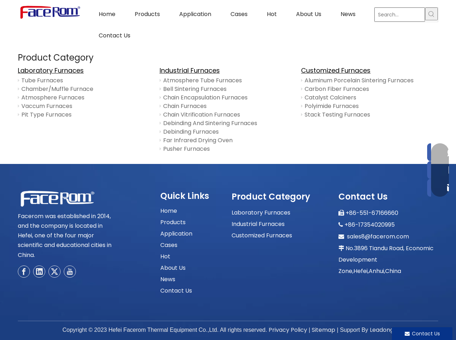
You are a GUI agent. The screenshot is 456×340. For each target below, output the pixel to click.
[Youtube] (70, 272)
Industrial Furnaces (190, 70)
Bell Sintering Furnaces (195, 89)
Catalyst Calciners (330, 97)
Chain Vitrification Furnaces (201, 114)
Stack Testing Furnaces (337, 114)
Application (176, 234)
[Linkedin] (39, 272)
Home (168, 211)
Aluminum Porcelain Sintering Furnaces (359, 80)
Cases (168, 245)
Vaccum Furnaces (46, 106)
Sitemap (323, 330)
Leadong (382, 330)
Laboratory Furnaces (51, 70)
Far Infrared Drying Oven (198, 140)
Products (173, 222)
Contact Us (176, 291)
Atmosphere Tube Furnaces (202, 80)
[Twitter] (54, 272)
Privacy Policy (288, 330)
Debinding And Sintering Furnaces (210, 123)
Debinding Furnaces (191, 132)
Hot (165, 256)
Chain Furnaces (185, 106)
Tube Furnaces (42, 80)
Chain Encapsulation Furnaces (205, 97)
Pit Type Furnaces (46, 114)
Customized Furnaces (335, 70)
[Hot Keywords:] (431, 13)
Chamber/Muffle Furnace (57, 89)
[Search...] (399, 14)
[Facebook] (24, 272)
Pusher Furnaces (186, 149)
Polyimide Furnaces (332, 106)
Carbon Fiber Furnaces (337, 89)
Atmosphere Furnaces (52, 97)
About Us (173, 268)
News (167, 279)
